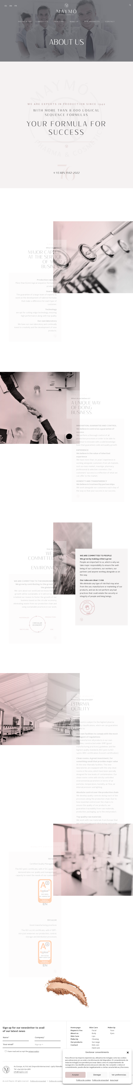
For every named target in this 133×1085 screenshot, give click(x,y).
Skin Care (59, 22)
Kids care (95, 1045)
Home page (75, 1028)
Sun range (96, 1042)
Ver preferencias (119, 1075)
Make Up (74, 22)
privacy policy (34, 1051)
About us (43, 22)
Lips (93, 1036)
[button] (127, 1052)
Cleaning (95, 1039)
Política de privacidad (100, 1080)
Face (112, 1030)
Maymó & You (25, 22)
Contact (110, 22)
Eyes (112, 1033)
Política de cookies (83, 1080)
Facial (94, 1030)
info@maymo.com (21, 1072)
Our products (92, 22)
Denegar (97, 1075)
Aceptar (75, 1075)
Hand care (96, 1048)
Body (94, 1033)
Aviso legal (114, 1080)
